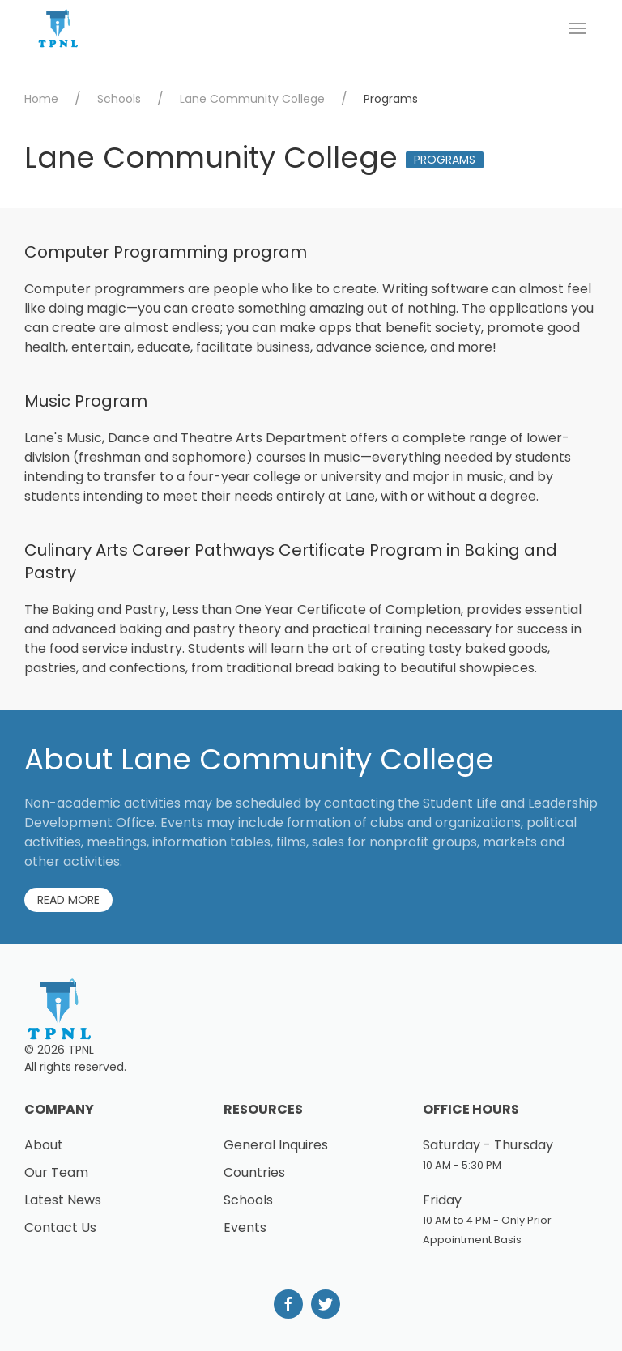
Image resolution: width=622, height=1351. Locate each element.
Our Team (56, 1172)
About (43, 1145)
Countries (254, 1172)
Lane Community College (252, 99)
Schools (119, 99)
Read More (68, 900)
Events (245, 1227)
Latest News (62, 1200)
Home (41, 99)
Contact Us (60, 1227)
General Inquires (276, 1145)
